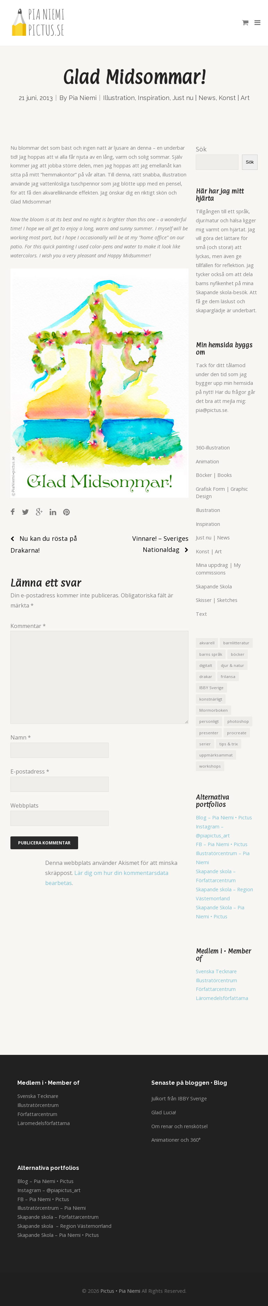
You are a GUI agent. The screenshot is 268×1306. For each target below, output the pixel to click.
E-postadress (29, 771)
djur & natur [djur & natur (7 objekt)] (232, 665)
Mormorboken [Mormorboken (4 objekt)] (213, 710)
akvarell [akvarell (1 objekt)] (207, 642)
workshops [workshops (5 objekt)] (210, 766)
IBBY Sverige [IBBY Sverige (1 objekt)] (211, 687)
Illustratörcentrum (216, 980)
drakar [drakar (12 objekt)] (205, 676)
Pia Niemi (83, 97)
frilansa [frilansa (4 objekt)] (228, 676)
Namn (20, 737)
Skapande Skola (214, 586)
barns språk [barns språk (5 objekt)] (210, 654)
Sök (201, 149)
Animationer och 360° (176, 1139)
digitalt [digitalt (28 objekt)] (205, 665)
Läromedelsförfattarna (222, 998)
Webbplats (24, 805)
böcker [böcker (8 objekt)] (237, 654)
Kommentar (28, 626)
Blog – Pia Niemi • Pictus (224, 817)
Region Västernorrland (85, 1226)
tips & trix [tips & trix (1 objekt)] (228, 743)
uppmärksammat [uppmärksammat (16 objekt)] (216, 755)
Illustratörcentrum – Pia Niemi (51, 1208)
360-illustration (213, 447)
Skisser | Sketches (216, 600)
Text (201, 614)
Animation (207, 461)
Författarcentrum (216, 880)
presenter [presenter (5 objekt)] (208, 732)
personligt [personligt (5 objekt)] (209, 721)
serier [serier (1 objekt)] (205, 743)
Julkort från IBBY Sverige (179, 1098)
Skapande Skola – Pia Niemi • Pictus (58, 1235)
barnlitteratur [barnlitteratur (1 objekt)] (236, 642)
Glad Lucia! (163, 1112)
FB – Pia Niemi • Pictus (222, 844)
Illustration (119, 97)
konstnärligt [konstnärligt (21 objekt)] (210, 699)
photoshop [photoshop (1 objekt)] (238, 721)
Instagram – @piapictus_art (49, 1190)
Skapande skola (214, 889)
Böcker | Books (214, 475)
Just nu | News (194, 97)
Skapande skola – (216, 871)
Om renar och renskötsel (179, 1126)
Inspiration (153, 97)
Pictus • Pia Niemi (120, 1291)
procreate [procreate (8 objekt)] (236, 732)
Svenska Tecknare (216, 971)
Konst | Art (234, 97)
